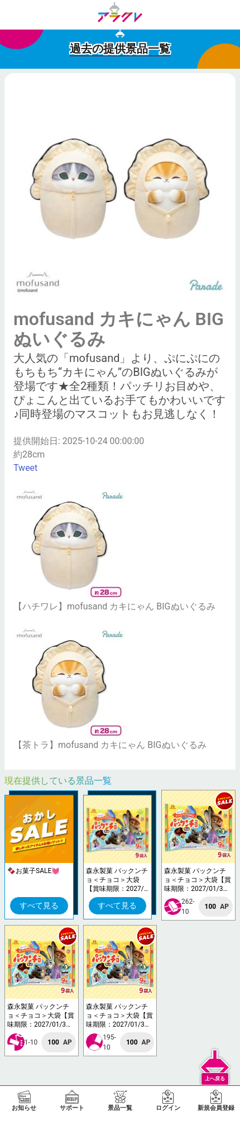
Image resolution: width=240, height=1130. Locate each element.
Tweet (25, 468)
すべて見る (39, 905)
